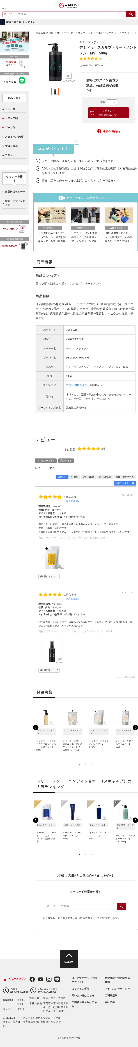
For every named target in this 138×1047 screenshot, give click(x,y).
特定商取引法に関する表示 (117, 980)
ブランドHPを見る (76, 385)
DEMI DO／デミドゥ (77, 357)
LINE (57, 979)
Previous (35, 727)
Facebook (32, 979)
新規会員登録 (13, 21)
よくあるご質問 (80, 988)
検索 (121, 906)
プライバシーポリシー (117, 988)
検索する (130, 14)
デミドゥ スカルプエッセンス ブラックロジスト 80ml (79, 631)
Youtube (40, 979)
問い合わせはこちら (83, 995)
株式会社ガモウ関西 (54, 997)
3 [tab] (91, 768)
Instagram (49, 979)
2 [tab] (85, 768)
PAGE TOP (69, 962)
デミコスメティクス (92, 42)
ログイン (30, 21)
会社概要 (110, 1002)
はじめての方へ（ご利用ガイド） (84, 980)
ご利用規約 (111, 995)
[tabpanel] (55, 62)
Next (135, 727)
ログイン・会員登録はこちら (108, 112)
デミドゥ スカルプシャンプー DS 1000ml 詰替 (75, 537)
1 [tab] (79, 768)
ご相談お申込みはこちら (84, 1004)
